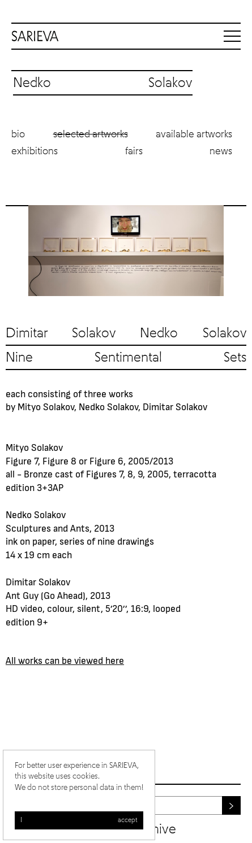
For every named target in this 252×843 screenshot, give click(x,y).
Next (235, 251)
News (221, 151)
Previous (17, 251)
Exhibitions (34, 151)
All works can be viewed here (65, 660)
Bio (18, 134)
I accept (79, 820)
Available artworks (194, 134)
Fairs (134, 151)
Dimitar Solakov (61, 333)
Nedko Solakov (193, 333)
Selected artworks (90, 134)
